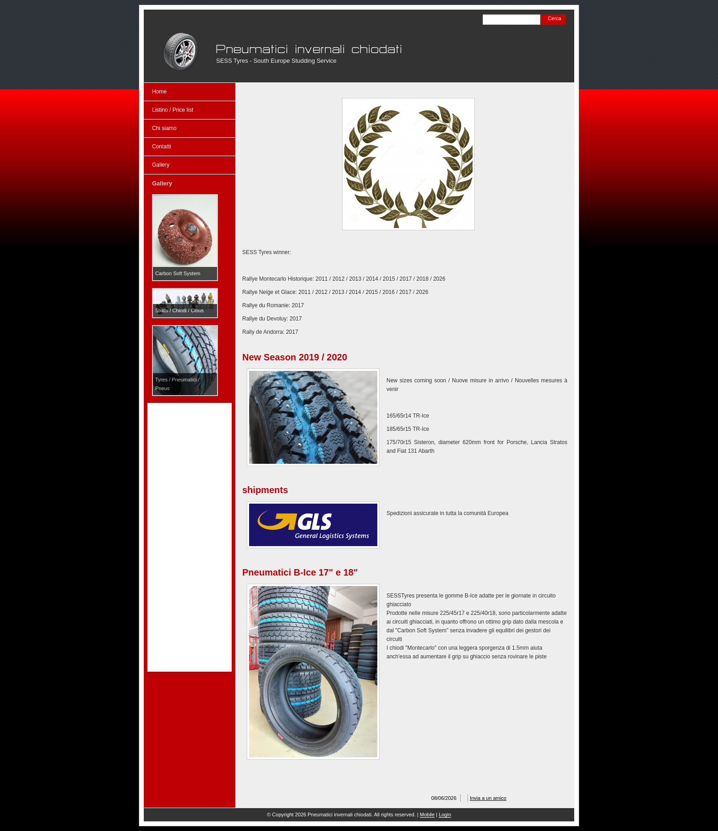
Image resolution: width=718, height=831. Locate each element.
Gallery (160, 165)
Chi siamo (164, 128)
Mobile (427, 814)
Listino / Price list (172, 110)
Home (159, 91)
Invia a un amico (488, 798)
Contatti (161, 146)
